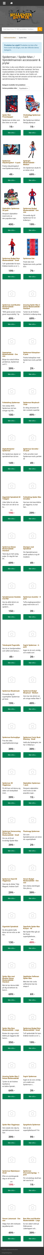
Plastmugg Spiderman (31, 831)
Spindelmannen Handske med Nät (11, 598)
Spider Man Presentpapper (7, 116)
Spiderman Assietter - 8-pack (32, 598)
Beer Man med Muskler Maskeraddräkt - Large (31, 1219)
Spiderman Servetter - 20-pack (31, 450)
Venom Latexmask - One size (11, 1219)
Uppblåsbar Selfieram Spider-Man (31, 977)
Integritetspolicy (7, 1253)
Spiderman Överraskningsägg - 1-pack (31, 1173)
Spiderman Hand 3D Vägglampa (9, 880)
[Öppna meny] (4, 3)
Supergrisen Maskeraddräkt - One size (10, 354)
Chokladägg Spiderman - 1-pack (32, 116)
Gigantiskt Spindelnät (10, 927)
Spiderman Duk (28, 258)
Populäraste (23, 88)
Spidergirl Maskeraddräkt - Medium (29, 162)
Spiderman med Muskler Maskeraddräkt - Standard (11, 307)
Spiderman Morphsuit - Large (31, 403)
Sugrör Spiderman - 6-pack (31, 646)
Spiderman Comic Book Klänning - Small (31, 738)
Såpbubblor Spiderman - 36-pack (11, 209)
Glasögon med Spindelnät (28, 548)
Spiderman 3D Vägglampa (7, 784)
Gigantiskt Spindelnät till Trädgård (11, 498)
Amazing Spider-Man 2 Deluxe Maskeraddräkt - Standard (32, 307)
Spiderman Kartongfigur (11, 737)
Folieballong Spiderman (11, 402)
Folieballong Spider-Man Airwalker (32, 498)
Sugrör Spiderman (30, 1076)
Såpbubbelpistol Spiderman (8, 450)
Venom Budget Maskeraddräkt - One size (31, 881)
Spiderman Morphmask (11, 691)
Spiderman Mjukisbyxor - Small (11, 1172)
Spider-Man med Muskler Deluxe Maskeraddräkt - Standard (8, 979)
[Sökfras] (20, 29)
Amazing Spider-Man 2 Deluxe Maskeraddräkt (10, 1077)
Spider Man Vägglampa (10, 1125)
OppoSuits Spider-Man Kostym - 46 (31, 927)
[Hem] (11, 3)
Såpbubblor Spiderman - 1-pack (32, 784)
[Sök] (40, 29)
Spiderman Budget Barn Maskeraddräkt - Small (11, 259)
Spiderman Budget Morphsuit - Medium (30, 692)
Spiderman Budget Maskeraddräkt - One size (31, 210)
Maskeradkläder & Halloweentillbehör (22, 16)
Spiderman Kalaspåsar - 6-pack (32, 353)
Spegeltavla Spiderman (31, 1125)
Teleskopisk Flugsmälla (11, 645)
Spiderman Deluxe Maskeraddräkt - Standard (9, 549)
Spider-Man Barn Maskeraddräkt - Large (10, 1029)
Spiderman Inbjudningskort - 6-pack (11, 162)
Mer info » (11, 133)
